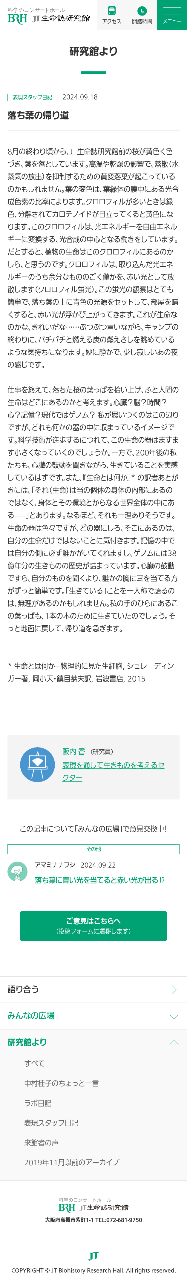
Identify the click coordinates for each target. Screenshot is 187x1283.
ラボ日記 (37, 1104)
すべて (34, 1064)
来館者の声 (41, 1143)
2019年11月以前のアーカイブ (71, 1163)
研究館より (27, 1042)
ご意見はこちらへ (93, 926)
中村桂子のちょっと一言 (61, 1084)
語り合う (23, 989)
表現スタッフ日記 (51, 1124)
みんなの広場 (31, 1016)
